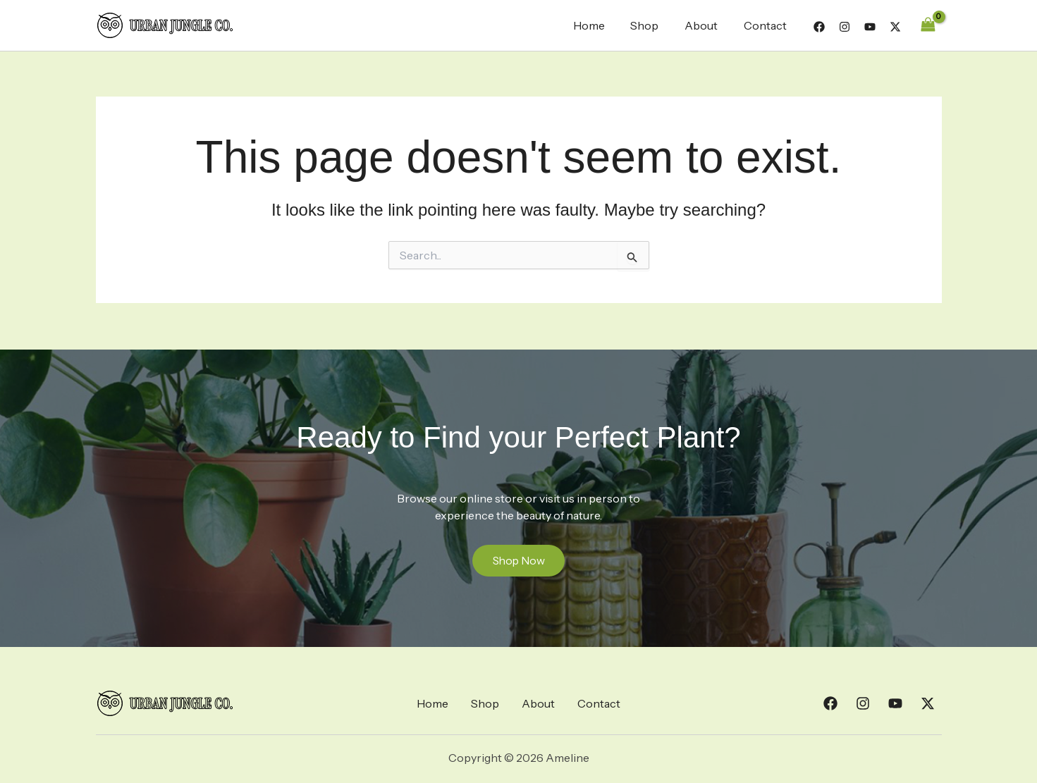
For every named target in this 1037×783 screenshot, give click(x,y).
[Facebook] (819, 26)
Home (600, 25)
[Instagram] (844, 26)
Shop (653, 25)
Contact (766, 25)
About (706, 25)
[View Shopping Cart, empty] (928, 25)
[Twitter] (895, 26)
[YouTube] (870, 26)
